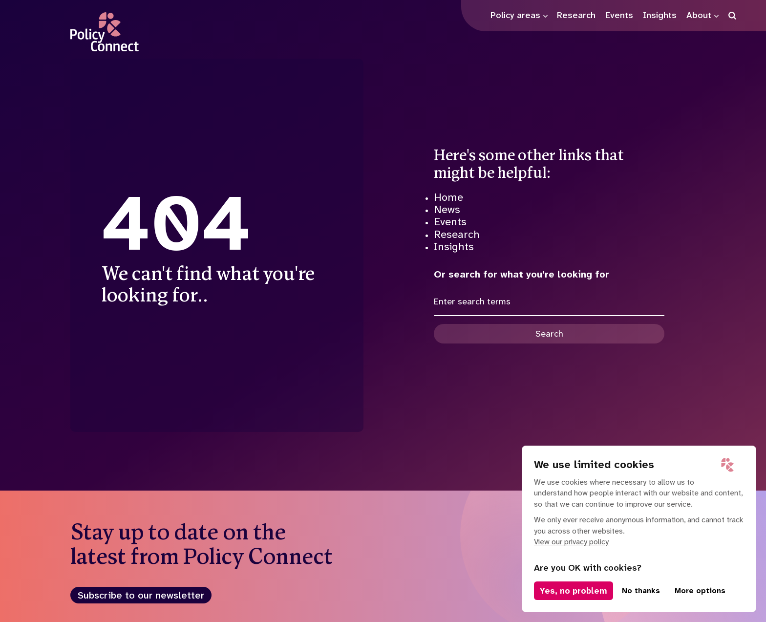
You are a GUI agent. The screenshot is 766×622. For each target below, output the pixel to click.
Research (457, 234)
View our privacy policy (571, 541)
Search (549, 334)
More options (700, 591)
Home (448, 197)
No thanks (641, 591)
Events (450, 221)
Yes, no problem (573, 590)
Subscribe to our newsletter (141, 595)
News (447, 209)
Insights (454, 246)
